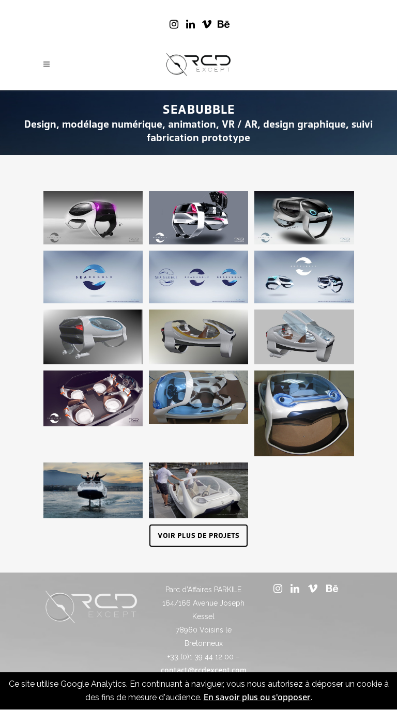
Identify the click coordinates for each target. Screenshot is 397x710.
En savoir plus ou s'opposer (257, 697)
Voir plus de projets (198, 535)
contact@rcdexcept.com (204, 670)
